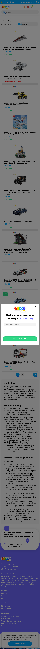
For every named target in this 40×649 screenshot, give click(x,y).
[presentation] (20, 331)
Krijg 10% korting (20, 339)
